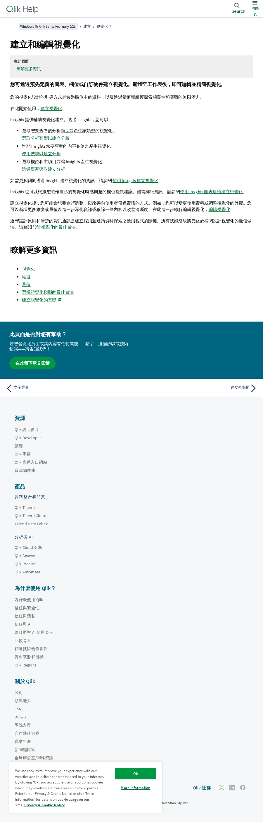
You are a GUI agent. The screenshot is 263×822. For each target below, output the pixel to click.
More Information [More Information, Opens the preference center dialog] (135, 787)
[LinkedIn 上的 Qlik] (232, 787)
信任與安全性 (27, 607)
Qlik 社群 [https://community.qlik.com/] (202, 787)
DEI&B (20, 717)
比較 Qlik (23, 640)
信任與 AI (23, 624)
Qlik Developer (28, 437)
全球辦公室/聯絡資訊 (34, 757)
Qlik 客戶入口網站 (31, 462)
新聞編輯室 (25, 749)
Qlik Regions (26, 665)
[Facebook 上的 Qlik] (242, 787)
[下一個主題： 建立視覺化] (196, 388)
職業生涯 (23, 741)
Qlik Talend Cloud (30, 515)
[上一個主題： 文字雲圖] (66, 388)
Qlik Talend (25, 507)
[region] (85, 787)
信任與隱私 (25, 616)
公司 (19, 692)
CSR (18, 708)
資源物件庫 (25, 470)
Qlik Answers (26, 555)
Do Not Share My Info (172, 803)
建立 (87, 26)
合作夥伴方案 (27, 733)
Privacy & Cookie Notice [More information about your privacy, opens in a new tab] (44, 804)
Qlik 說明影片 (27, 429)
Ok (135, 773)
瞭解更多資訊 (29, 68)
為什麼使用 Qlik (29, 599)
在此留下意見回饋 (32, 363)
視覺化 (102, 26)
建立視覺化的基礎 (39, 300)
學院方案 (23, 725)
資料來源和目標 (29, 656)
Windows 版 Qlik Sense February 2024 (48, 26)
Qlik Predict (25, 563)
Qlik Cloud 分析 (28, 547)
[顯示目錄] (11, 26)
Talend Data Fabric (31, 523)
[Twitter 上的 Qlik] (221, 787)
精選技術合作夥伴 (31, 648)
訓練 (19, 445)
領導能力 (23, 700)
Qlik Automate (27, 572)
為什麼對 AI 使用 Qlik (34, 632)
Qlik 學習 (23, 454)
